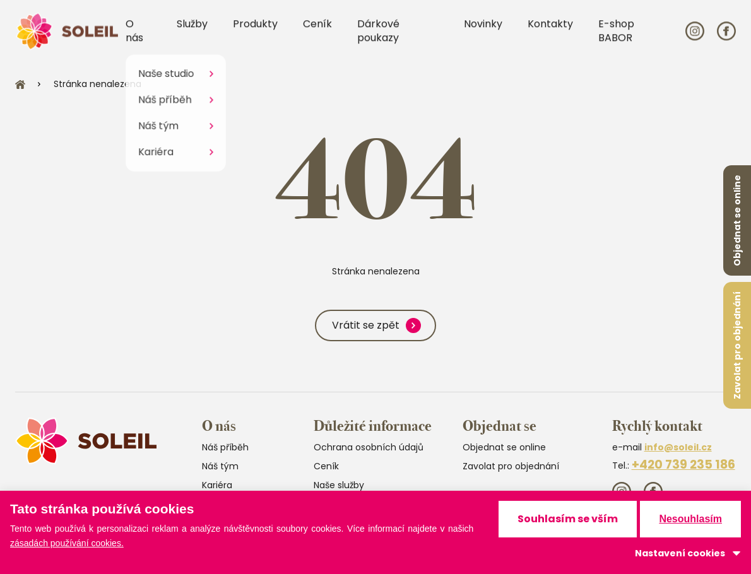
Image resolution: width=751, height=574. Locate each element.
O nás (134, 37)
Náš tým (220, 466)
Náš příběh (225, 447)
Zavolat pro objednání (737, 345)
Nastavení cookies (680, 553)
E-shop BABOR (616, 37)
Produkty (255, 30)
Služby (192, 30)
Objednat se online (737, 220)
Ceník (317, 30)
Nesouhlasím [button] (690, 518)
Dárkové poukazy (378, 37)
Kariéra (217, 485)
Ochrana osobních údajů (368, 447)
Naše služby (339, 485)
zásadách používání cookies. (67, 543)
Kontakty (550, 30)
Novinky (483, 30)
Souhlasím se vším (567, 519)
